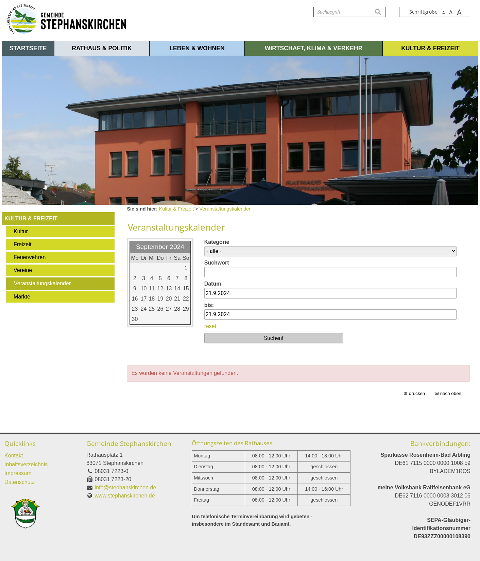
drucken (417, 393)
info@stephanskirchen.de (125, 487)
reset (210, 326)
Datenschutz (19, 482)
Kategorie (216, 242)
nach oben (450, 393)
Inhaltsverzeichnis (26, 464)
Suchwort (216, 263)
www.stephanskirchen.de (125, 496)
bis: (209, 305)
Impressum (17, 473)
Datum (212, 284)
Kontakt (13, 455)
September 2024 (160, 246)
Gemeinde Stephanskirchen (128, 443)
